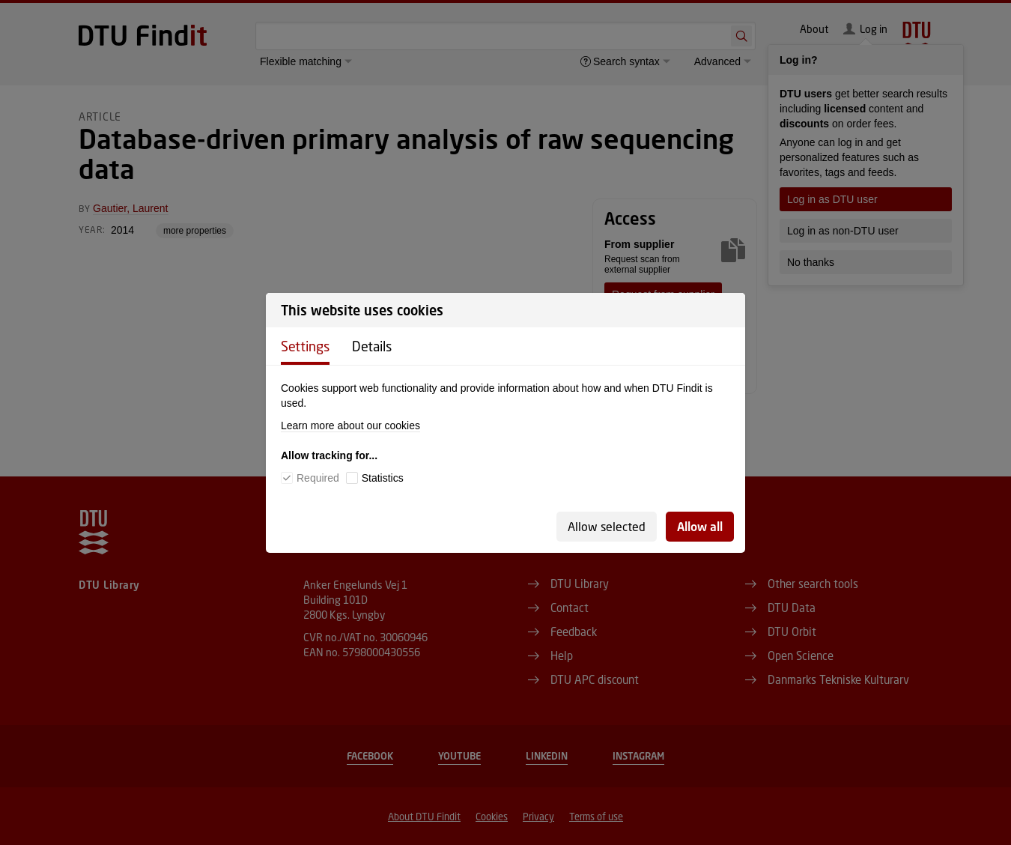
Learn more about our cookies (350, 425)
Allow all (700, 526)
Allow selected (607, 526)
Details (372, 346)
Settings (305, 346)
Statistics (383, 478)
